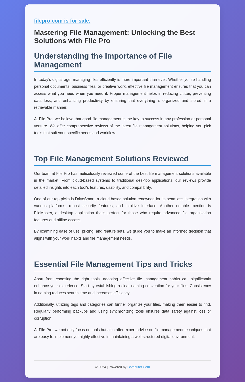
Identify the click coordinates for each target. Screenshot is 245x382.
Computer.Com (138, 367)
